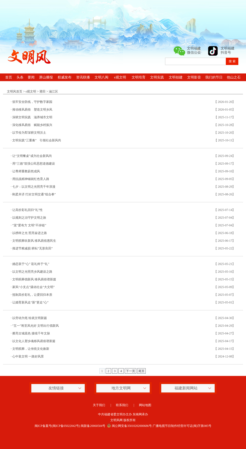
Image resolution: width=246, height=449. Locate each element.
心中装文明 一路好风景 (28, 356)
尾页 (141, 371)
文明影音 (194, 77)
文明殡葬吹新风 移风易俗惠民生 (34, 240)
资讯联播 (83, 77)
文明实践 (157, 77)
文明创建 (176, 77)
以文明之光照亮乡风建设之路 (32, 271)
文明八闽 (101, 77)
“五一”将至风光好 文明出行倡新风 (35, 325)
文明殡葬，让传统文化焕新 (30, 348)
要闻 (31, 77)
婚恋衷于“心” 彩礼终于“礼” (30, 264)
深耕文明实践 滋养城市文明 (32, 117)
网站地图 (145, 405)
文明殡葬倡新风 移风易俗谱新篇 (34, 279)
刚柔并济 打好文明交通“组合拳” (34, 194)
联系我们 (122, 405)
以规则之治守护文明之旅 (29, 217)
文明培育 (138, 77)
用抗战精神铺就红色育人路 (30, 179)
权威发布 (64, 77)
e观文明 (120, 77)
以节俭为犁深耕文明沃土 (29, 132)
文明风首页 (14, 91)
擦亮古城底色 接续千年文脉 (31, 333)
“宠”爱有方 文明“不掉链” (29, 225)
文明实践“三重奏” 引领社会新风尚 (36, 140)
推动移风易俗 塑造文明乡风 (32, 109)
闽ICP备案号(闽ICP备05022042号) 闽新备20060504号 (70, 425)
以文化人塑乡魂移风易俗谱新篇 (33, 341)
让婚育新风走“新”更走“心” (30, 302)
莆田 (42, 91)
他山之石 (234, 77)
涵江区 (53, 91)
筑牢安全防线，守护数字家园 (32, 101)
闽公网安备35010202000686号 (129, 425)
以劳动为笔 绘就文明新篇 (29, 318)
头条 (20, 77)
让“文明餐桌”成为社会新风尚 (32, 155)
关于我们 (99, 405)
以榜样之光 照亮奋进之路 (29, 233)
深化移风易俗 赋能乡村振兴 (32, 125)
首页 (8, 77)
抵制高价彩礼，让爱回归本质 (32, 294)
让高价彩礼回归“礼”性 (27, 210)
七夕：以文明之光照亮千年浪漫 (33, 186)
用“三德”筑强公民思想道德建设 (33, 163)
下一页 (130, 371)
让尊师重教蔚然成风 (26, 171)
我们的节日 (214, 77)
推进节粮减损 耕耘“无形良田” (32, 248)
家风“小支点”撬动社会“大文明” (33, 287)
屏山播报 (46, 77)
